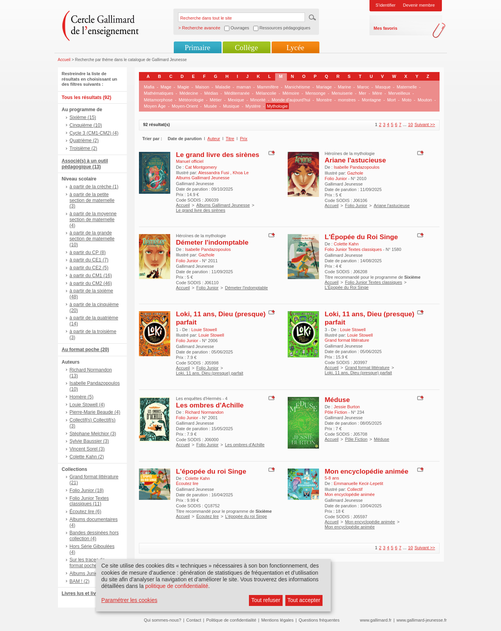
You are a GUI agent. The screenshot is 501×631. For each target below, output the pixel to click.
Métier (216, 99)
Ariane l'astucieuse (355, 160)
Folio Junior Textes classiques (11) (89, 501)
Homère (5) (82, 397)
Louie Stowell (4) (87, 404)
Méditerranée (237, 93)
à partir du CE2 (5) (89, 267)
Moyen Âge (155, 106)
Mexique (236, 99)
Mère (377, 93)
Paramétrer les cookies (129, 600)
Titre (230, 138)
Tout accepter (303, 600)
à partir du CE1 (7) (89, 260)
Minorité (257, 99)
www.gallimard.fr (376, 620)
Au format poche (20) (85, 349)
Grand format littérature (367, 367)
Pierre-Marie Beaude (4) (95, 412)
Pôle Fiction (356, 439)
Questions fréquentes (319, 620)
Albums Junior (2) (88, 573)
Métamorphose (158, 99)
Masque (383, 87)
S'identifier (386, 5)
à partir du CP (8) (88, 252)
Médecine (188, 93)
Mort (391, 99)
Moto (406, 99)
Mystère (253, 106)
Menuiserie (342, 93)
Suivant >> (424, 124)
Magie (183, 87)
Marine (344, 87)
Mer (362, 93)
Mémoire (291, 93)
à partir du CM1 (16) (91, 275)
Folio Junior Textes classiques (373, 282)
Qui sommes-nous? (162, 620)
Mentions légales (277, 620)
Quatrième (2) (84, 140)
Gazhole (355, 173)
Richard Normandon (204, 412)
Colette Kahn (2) (87, 457)
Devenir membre (419, 5)
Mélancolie (266, 93)
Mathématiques (158, 93)
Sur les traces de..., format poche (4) (90, 562)
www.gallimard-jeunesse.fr (421, 620)
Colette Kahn (346, 244)
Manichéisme (297, 87)
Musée (210, 106)
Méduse (337, 400)
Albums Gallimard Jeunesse (223, 205)
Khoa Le (240, 172)
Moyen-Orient (185, 106)
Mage (165, 87)
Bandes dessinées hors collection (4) (94, 535)
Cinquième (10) (86, 125)
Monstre (324, 99)
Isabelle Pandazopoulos (357, 167)
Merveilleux (399, 93)
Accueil (64, 60)
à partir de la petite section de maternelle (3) (92, 200)
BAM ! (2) (80, 581)
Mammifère (268, 87)
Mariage (324, 87)
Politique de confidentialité (231, 620)
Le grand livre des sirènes (218, 155)
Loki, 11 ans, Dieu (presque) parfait (209, 373)
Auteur (213, 138)
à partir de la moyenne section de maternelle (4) (93, 219)
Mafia (149, 87)
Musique (231, 106)
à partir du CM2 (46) (91, 283)
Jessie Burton (347, 406)
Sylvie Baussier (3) (89, 441)
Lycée (295, 47)
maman (243, 87)
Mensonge (315, 93)
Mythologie (277, 106)
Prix (243, 138)
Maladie (223, 87)
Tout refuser (265, 600)
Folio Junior (356, 205)
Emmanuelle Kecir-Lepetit (358, 483)
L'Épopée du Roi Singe (361, 237)
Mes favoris (386, 28)
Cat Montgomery (201, 167)
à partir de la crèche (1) (94, 186)
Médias (211, 93)
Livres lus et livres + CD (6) (92, 593)
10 (410, 124)
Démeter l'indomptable (212, 242)
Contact (193, 620)
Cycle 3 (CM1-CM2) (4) (94, 133)
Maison (202, 87)
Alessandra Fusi (214, 172)
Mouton (425, 99)
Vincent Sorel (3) (87, 449)
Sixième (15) (83, 117)
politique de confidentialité (176, 586)
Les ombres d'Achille (210, 405)
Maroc (363, 87)
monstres (347, 99)
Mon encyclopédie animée (367, 471)
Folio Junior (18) (87, 490)
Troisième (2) (83, 148)
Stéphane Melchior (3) (93, 433)
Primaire (197, 47)
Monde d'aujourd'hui (291, 99)
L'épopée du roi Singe (211, 471)
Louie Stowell (204, 329)
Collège (246, 47)
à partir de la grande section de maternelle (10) (92, 238)
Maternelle (407, 87)
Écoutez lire (207, 516)
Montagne (371, 99)
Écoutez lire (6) (85, 511)
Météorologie (191, 99)
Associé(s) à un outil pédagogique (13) (85, 163)
